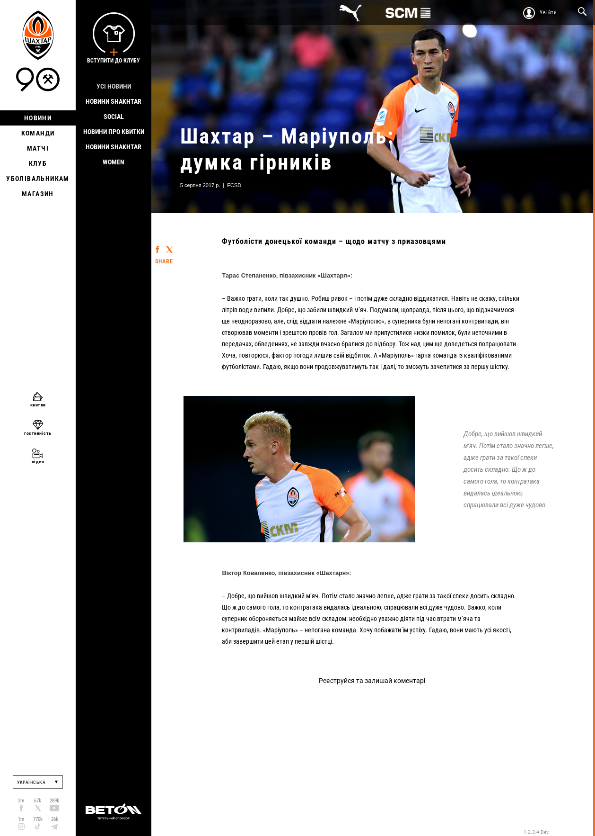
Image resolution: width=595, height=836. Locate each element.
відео (38, 461)
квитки (38, 404)
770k (38, 819)
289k (54, 801)
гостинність (38, 433)
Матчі (38, 148)
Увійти (548, 12)
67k (37, 801)
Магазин (38, 194)
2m (21, 801)
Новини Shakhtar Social (113, 109)
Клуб (38, 163)
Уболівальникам (38, 178)
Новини (38, 118)
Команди (38, 133)
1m (21, 819)
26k (54, 819)
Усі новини (113, 86)
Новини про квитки (113, 131)
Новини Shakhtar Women (113, 154)
